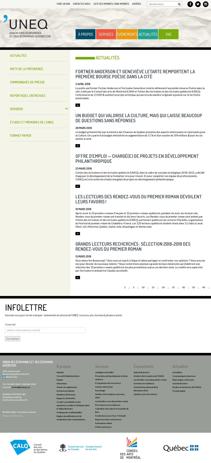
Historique (62, 383)
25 (173, 287)
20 (163, 287)
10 (143, 287)
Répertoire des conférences (108, 419)
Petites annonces (103, 427)
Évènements (127, 34)
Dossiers (16, 109)
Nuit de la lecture (141, 372)
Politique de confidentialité (69, 412)
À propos (85, 34)
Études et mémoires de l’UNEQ (31, 122)
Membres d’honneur (66, 394)
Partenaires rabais (103, 423)
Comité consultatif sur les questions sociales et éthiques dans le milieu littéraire (73, 405)
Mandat (60, 372)
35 (193, 287)
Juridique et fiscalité (104, 372)
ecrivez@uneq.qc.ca (20, 387)
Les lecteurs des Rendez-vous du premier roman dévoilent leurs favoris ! (138, 199)
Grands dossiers (180, 383)
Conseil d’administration (68, 376)
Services (106, 34)
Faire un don (63, 3)
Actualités (148, 34)
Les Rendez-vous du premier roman (111, 401)
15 (153, 287)
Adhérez (136, 3)
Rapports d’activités (66, 398)
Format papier (20, 135)
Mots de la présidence (26, 69)
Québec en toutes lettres (145, 394)
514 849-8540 (13, 384)
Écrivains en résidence (144, 383)
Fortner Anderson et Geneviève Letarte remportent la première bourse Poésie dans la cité (135, 74)
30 (183, 287)
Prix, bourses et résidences (107, 405)
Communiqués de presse (27, 82)
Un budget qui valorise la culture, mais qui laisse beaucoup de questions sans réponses (138, 117)
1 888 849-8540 (28, 384)
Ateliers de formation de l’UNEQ (149, 376)
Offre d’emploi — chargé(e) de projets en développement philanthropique (137, 158)
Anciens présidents (66, 391)
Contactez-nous (81, 3)
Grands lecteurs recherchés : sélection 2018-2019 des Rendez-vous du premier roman (132, 246)
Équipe (60, 379)
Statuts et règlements (67, 387)
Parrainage (100, 390)
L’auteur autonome (104, 387)
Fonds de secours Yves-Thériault (110, 416)
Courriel (10, 324)
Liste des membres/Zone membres (111, 3)
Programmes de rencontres (108, 383)
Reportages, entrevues (27, 95)
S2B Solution (17, 416)
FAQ (168, 34)
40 (203, 287)
